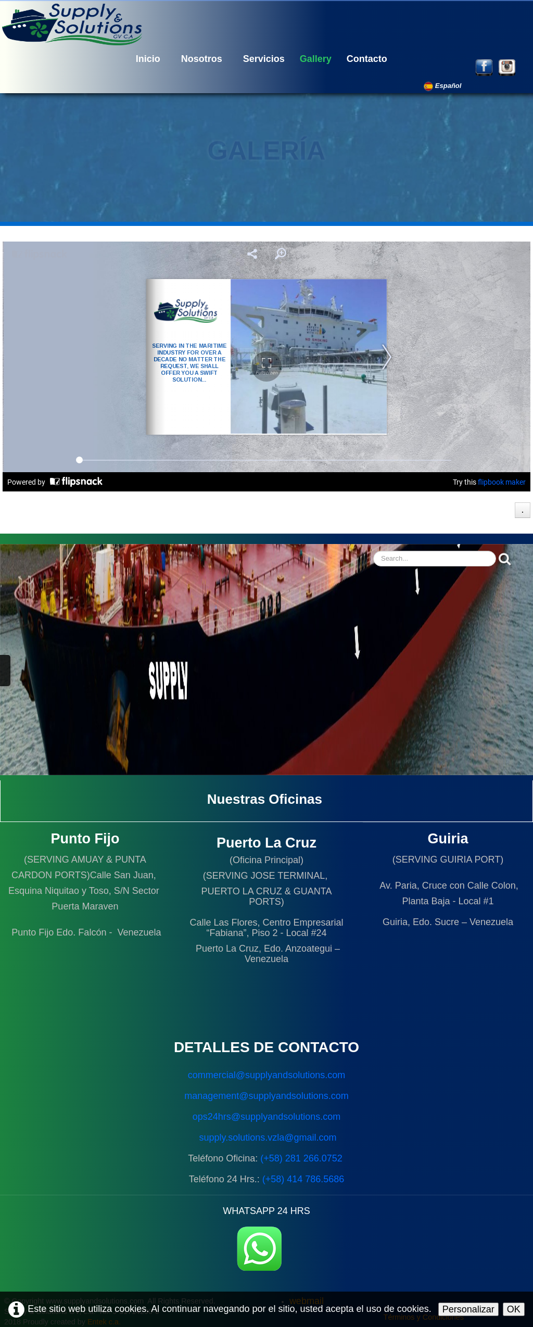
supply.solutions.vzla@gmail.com (267, 1137)
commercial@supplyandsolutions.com (266, 1075)
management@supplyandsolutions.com (266, 1096)
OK (514, 1309)
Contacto (367, 59)
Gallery (316, 59)
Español (443, 86)
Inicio (148, 59)
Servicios (264, 59)
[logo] (75, 23)
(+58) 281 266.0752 (302, 1158)
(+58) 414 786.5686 (303, 1179)
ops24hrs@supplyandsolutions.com (266, 1116)
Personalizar (468, 1309)
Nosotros (201, 59)
